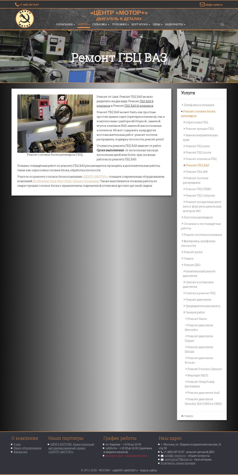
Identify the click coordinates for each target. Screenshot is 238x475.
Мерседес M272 (197, 375)
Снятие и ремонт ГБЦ (201, 293)
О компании (65, 24)
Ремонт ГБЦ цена (198, 146)
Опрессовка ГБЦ (197, 122)
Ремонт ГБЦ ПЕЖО (198, 189)
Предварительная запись (203, 306)
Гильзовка (100, 24)
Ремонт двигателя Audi (203, 392)
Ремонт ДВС (192, 265)
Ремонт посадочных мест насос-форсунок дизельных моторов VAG (202, 206)
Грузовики (120, 24)
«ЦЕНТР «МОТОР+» (95, 176)
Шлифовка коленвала (199, 105)
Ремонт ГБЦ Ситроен (200, 195)
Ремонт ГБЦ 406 (197, 171)
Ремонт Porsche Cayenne (204, 369)
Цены (158, 24)
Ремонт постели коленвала (203, 234)
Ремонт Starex (197, 319)
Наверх (187, 415)
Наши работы (175, 24)
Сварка (188, 258)
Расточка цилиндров (198, 217)
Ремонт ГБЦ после (198, 152)
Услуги (84, 24)
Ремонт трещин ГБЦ (200, 128)
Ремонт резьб (193, 252)
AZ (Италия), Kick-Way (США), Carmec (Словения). (66, 181)
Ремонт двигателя (198, 299)
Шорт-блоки (141, 24)
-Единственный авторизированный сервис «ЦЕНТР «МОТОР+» (71, 448)
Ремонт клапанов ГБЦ (201, 159)
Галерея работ (195, 312)
